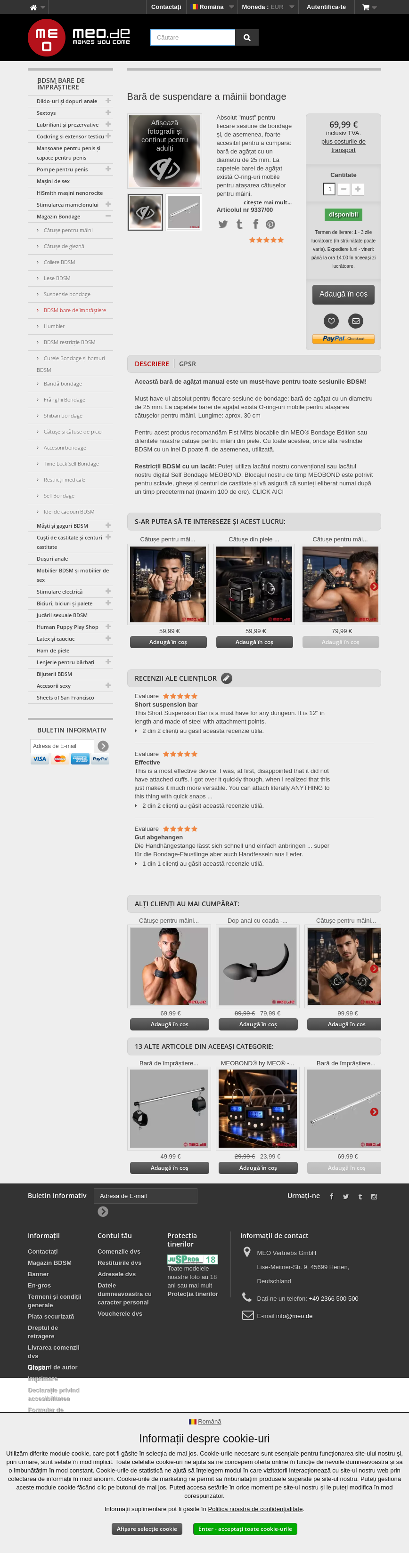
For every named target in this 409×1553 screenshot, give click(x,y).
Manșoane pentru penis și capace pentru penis (68, 153)
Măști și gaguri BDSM (62, 525)
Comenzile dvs (119, 1251)
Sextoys (46, 112)
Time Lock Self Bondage (70, 463)
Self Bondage (58, 495)
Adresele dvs (117, 1274)
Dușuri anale (52, 558)
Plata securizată (51, 1316)
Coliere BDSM (58, 262)
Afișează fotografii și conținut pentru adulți (164, 154)
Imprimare (42, 1378)
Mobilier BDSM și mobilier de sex (73, 575)
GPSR (187, 363)
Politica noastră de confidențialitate (255, 1509)
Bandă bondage (62, 383)
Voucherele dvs (120, 1313)
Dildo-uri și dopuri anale (67, 101)
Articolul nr (232, 210)
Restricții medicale (63, 479)
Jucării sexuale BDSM (62, 615)
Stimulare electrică (59, 591)
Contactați (166, 6)
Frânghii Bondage (63, 399)
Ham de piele (53, 650)
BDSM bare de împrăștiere (74, 310)
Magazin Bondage (58, 216)
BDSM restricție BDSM (69, 342)
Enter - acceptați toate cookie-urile (245, 1529)
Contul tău (115, 1235)
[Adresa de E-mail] (62, 748)
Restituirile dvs (119, 1262)
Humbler (53, 326)
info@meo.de (294, 1316)
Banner (38, 1274)
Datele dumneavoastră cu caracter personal (125, 1294)
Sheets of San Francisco (65, 697)
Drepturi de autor (52, 1367)
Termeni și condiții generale (55, 1301)
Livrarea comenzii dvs (54, 1352)
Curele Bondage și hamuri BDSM (71, 363)
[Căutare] (247, 37)
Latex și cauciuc (55, 638)
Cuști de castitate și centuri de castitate (73, 542)
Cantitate (343, 174)
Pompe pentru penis (62, 169)
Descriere (152, 363)
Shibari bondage (62, 415)
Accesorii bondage (64, 447)
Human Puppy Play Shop (67, 626)
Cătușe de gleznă (63, 245)
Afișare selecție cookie (147, 1529)
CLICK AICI (268, 491)
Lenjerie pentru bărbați (65, 662)
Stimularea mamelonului (67, 204)
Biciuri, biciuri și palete (64, 603)
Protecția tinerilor (192, 1293)
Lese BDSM (56, 278)
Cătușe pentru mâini (67, 229)
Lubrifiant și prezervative (67, 124)
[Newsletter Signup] (102, 748)
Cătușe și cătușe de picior (72, 431)
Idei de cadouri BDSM (68, 511)
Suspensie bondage (66, 294)
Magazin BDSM (50, 1262)
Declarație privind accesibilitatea (53, 1394)
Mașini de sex (53, 181)
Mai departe (374, 586)
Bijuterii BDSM (54, 673)
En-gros (39, 1285)
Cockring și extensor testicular (74, 136)
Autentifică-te (326, 6)
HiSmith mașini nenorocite (70, 192)
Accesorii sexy (54, 685)
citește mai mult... (268, 202)
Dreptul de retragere (43, 1332)
